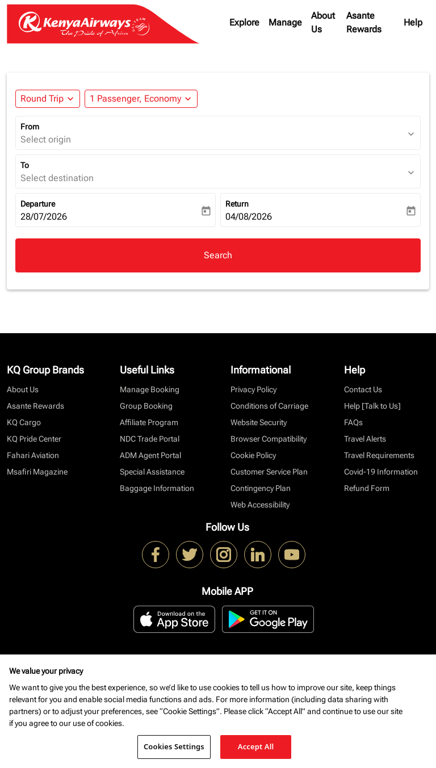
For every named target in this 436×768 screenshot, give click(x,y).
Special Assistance (152, 471)
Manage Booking (149, 389)
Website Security (258, 422)
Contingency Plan (260, 488)
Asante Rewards (364, 22)
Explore (244, 22)
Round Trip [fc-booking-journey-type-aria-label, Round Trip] (42, 98)
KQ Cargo (24, 422)
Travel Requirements (379, 455)
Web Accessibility (260, 504)
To (24, 165)
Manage (285, 22)
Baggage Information (157, 488)
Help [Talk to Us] (372, 405)
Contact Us (363, 389)
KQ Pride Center (34, 438)
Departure (37, 203)
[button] (141, 99)
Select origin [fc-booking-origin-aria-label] (45, 139)
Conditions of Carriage (269, 405)
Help (413, 22)
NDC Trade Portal (149, 438)
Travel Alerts (365, 438)
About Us (323, 22)
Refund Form (366, 488)
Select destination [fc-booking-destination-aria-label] (57, 178)
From (29, 126)
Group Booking (146, 405)
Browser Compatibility (268, 438)
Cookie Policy (253, 455)
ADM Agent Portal (150, 455)
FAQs (353, 422)
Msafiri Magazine (37, 471)
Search (218, 255)
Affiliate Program (149, 422)
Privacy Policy (253, 389)
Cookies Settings (174, 746)
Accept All (256, 746)
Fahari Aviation (33, 455)
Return (237, 203)
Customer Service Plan (269, 471)
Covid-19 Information (381, 471)
